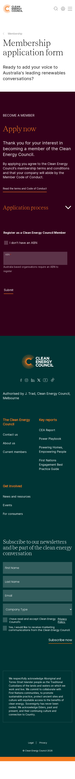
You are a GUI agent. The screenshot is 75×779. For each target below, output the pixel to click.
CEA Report (47, 430)
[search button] (56, 9)
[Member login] (63, 9)
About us (9, 443)
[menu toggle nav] (70, 8)
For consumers (13, 514)
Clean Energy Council (36, 750)
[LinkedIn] (33, 380)
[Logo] (38, 362)
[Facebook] (21, 380)
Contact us (10, 434)
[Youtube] (45, 380)
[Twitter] (38, 380)
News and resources (16, 496)
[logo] (13, 8)
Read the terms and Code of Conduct (25, 189)
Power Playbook (50, 438)
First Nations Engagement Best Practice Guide (51, 464)
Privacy (43, 742)
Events (7, 505)
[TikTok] (52, 380)
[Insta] (26, 380)
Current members (14, 452)
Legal (31, 742)
